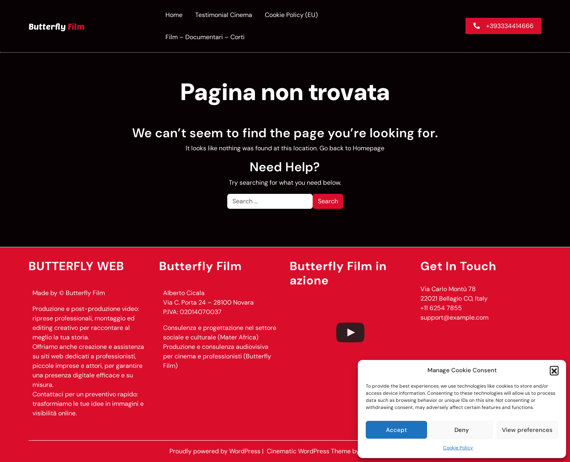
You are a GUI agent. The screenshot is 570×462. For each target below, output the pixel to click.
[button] (554, 370)
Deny (461, 430)
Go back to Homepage (351, 148)
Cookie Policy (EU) (291, 15)
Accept (396, 430)
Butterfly (56, 26)
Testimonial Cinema (223, 15)
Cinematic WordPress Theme (309, 451)
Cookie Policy (458, 448)
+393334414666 (503, 26)
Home (173, 15)
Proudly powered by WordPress (215, 451)
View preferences (527, 430)
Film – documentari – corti (205, 37)
